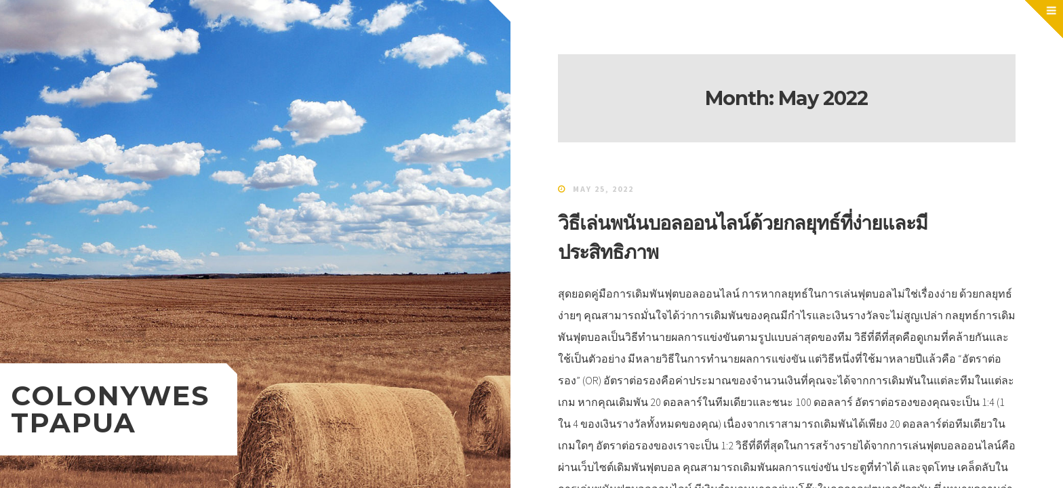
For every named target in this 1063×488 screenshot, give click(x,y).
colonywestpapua (110, 409)
